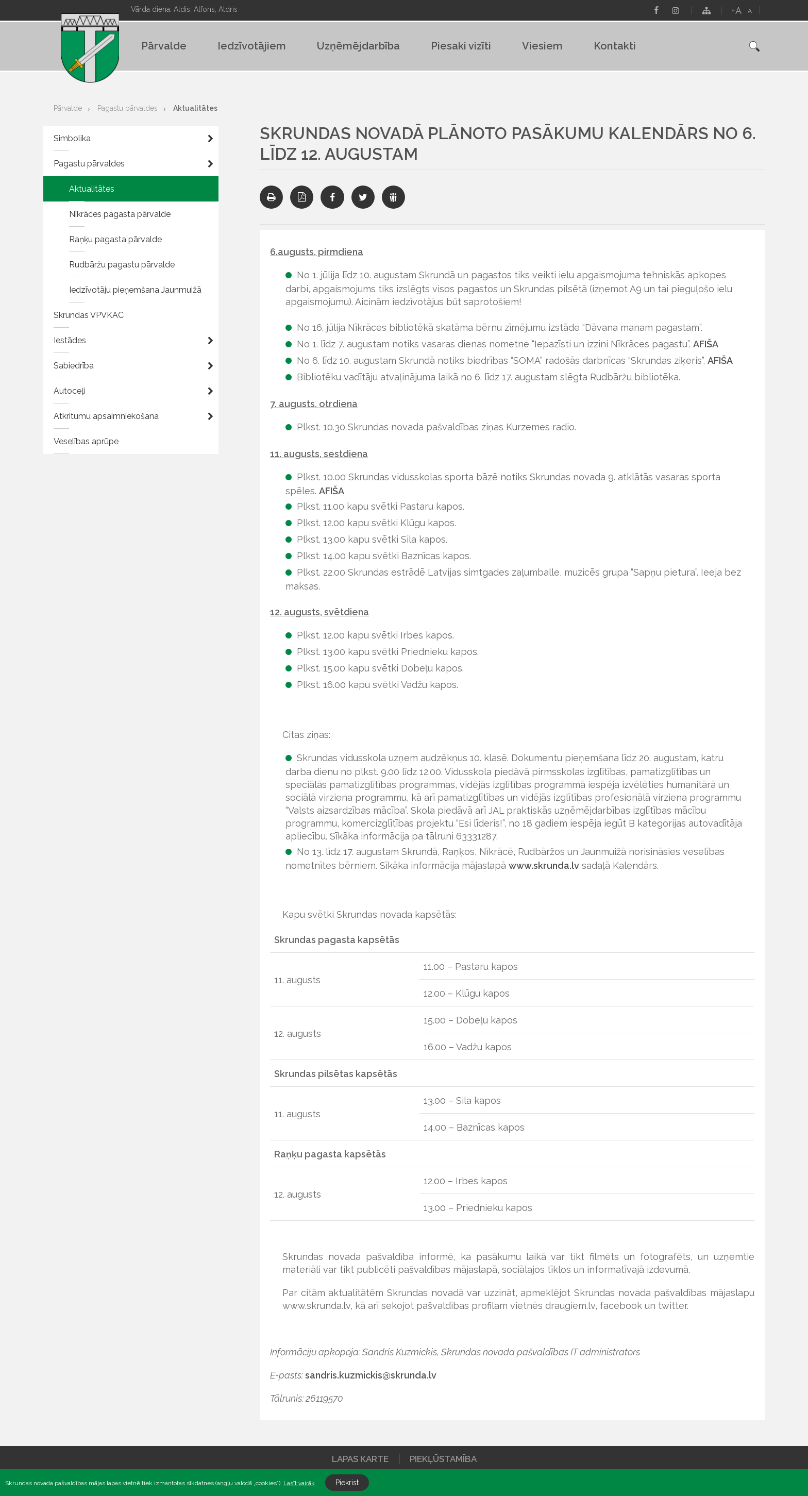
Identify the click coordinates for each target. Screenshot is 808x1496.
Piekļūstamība (443, 1459)
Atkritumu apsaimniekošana (106, 416)
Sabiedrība (74, 366)
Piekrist (347, 1482)
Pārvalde (164, 46)
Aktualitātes (195, 108)
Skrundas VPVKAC (89, 315)
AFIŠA (705, 344)
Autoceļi (69, 391)
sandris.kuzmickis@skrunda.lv (370, 1375)
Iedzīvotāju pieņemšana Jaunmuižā (135, 290)
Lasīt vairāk (299, 1483)
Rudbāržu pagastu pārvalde (122, 265)
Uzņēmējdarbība (358, 46)
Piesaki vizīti (461, 46)
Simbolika (72, 138)
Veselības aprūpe (86, 441)
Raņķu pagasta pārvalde (115, 239)
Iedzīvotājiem (251, 46)
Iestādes (70, 340)
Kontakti (615, 46)
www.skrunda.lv (544, 865)
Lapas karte (360, 1459)
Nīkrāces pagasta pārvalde (120, 214)
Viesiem (542, 46)
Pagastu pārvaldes (127, 108)
